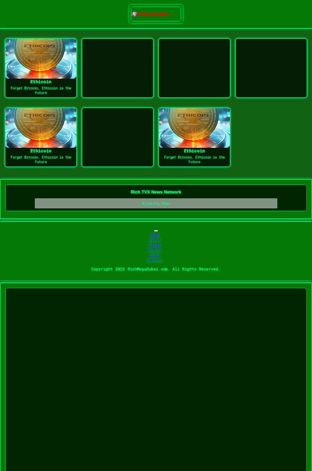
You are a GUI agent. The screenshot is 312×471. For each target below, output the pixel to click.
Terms (155, 244)
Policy (155, 249)
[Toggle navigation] (156, 230)
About (155, 239)
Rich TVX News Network (156, 192)
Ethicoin (40, 81)
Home (154, 234)
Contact (155, 259)
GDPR (155, 254)
